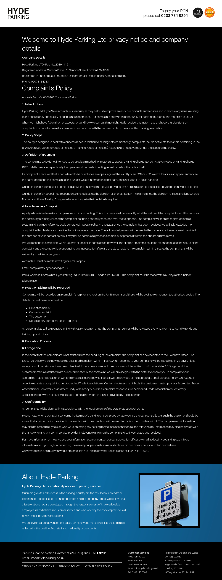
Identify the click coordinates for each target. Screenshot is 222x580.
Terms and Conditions (38, 567)
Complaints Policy (98, 567)
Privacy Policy (70, 567)
